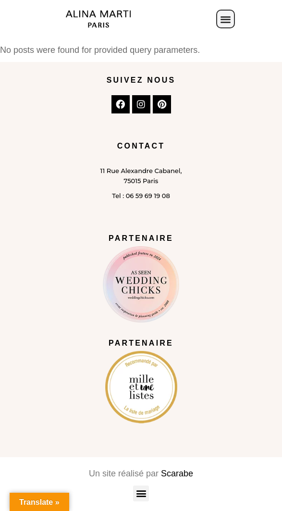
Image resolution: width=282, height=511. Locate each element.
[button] (225, 19)
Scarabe (177, 473)
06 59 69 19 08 (148, 195)
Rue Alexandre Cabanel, (143, 170)
